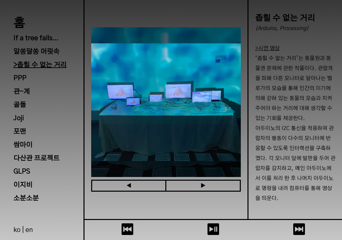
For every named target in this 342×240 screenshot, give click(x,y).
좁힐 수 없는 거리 (41, 65)
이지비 (22, 185)
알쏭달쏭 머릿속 (36, 51)
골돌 (19, 105)
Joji (18, 118)
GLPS (21, 171)
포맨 (19, 131)
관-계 (21, 91)
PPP (19, 78)
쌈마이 (22, 145)
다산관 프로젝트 (36, 158)
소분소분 (26, 198)
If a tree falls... (35, 38)
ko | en (23, 230)
